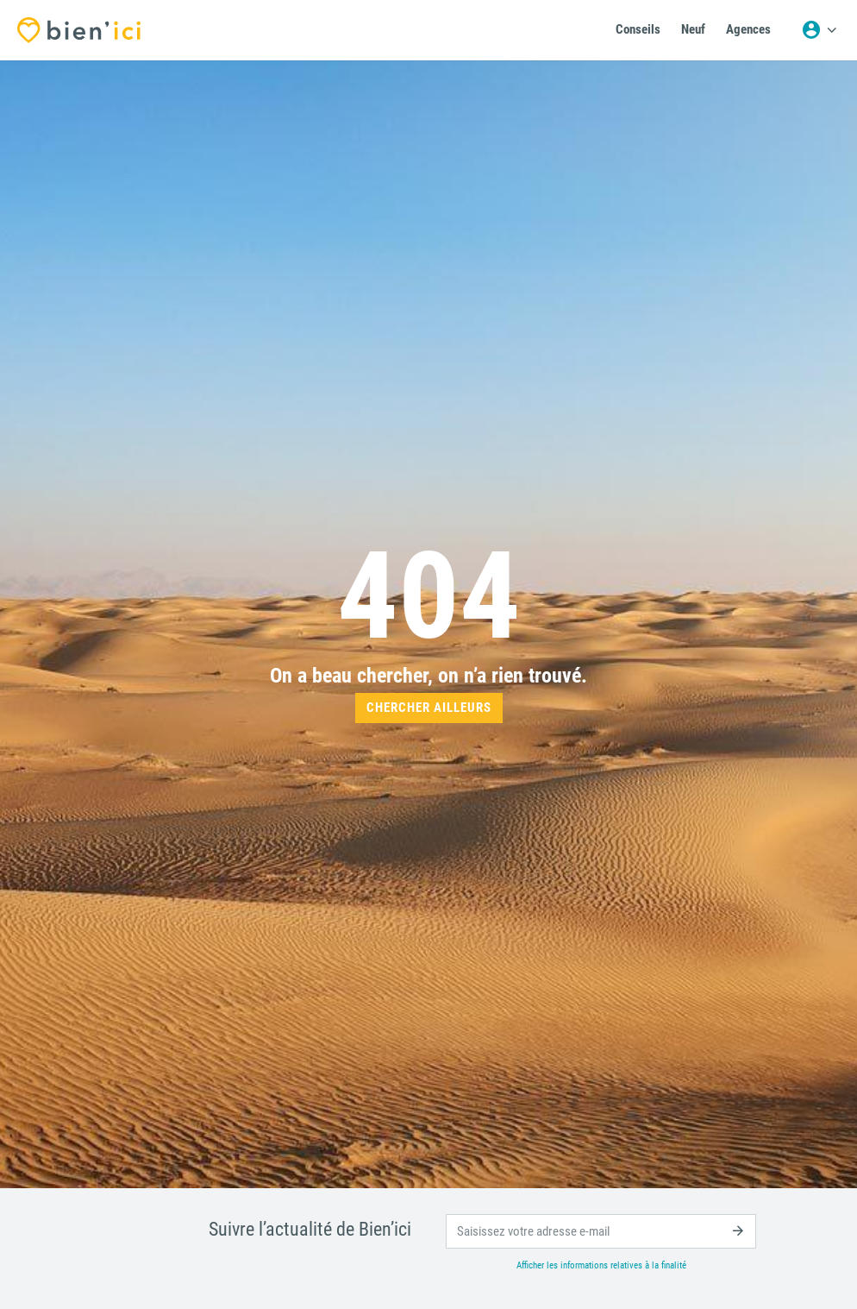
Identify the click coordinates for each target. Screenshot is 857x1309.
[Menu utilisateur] (819, 30)
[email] (601, 1231)
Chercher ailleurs (428, 707)
